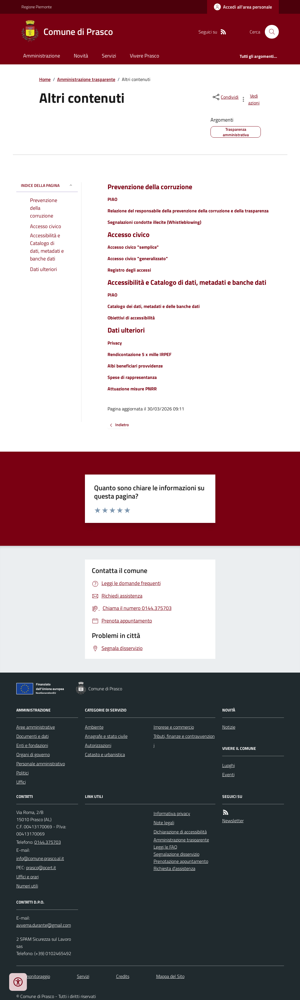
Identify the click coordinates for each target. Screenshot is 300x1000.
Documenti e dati (32, 736)
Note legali (164, 822)
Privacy (115, 342)
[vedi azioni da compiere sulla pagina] (250, 99)
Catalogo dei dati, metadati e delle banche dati (154, 306)
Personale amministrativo (40, 763)
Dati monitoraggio (33, 976)
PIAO (112, 199)
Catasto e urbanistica (105, 754)
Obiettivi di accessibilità (131, 317)
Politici (22, 772)
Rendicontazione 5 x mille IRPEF (140, 354)
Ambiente (94, 727)
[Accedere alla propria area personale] (243, 7)
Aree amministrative (35, 727)
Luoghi (228, 765)
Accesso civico (129, 234)
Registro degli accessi (129, 269)
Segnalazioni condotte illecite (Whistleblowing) (154, 222)
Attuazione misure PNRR (132, 388)
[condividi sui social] (225, 97)
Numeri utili (27, 885)
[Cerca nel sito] (269, 32)
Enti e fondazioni (32, 745)
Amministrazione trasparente (86, 79)
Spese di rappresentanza (132, 377)
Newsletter (233, 820)
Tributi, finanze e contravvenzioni (184, 741)
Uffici (21, 781)
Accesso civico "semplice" (133, 247)
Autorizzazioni (98, 745)
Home (45, 79)
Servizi (109, 56)
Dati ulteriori (126, 330)
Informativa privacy (172, 813)
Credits (122, 976)
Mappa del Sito (170, 976)
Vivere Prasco (144, 56)
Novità (81, 56)
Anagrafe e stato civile (106, 736)
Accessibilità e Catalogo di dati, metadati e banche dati (187, 282)
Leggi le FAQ (165, 846)
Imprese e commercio (174, 727)
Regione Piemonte (36, 7)
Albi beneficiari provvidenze (135, 365)
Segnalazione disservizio (176, 854)
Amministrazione (41, 56)
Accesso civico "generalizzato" (138, 258)
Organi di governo (33, 754)
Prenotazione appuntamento (181, 861)
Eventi (228, 774)
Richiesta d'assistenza (174, 868)
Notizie (228, 727)
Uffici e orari (27, 876)
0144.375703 (47, 842)
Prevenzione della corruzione (150, 186)
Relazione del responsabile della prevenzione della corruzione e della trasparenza (188, 210)
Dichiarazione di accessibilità (180, 831)
